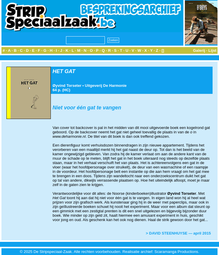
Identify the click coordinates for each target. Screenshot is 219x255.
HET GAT (64, 71)
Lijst (212, 50)
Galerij (199, 50)
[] (162, 50)
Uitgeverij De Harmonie (106, 85)
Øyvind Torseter (67, 85)
